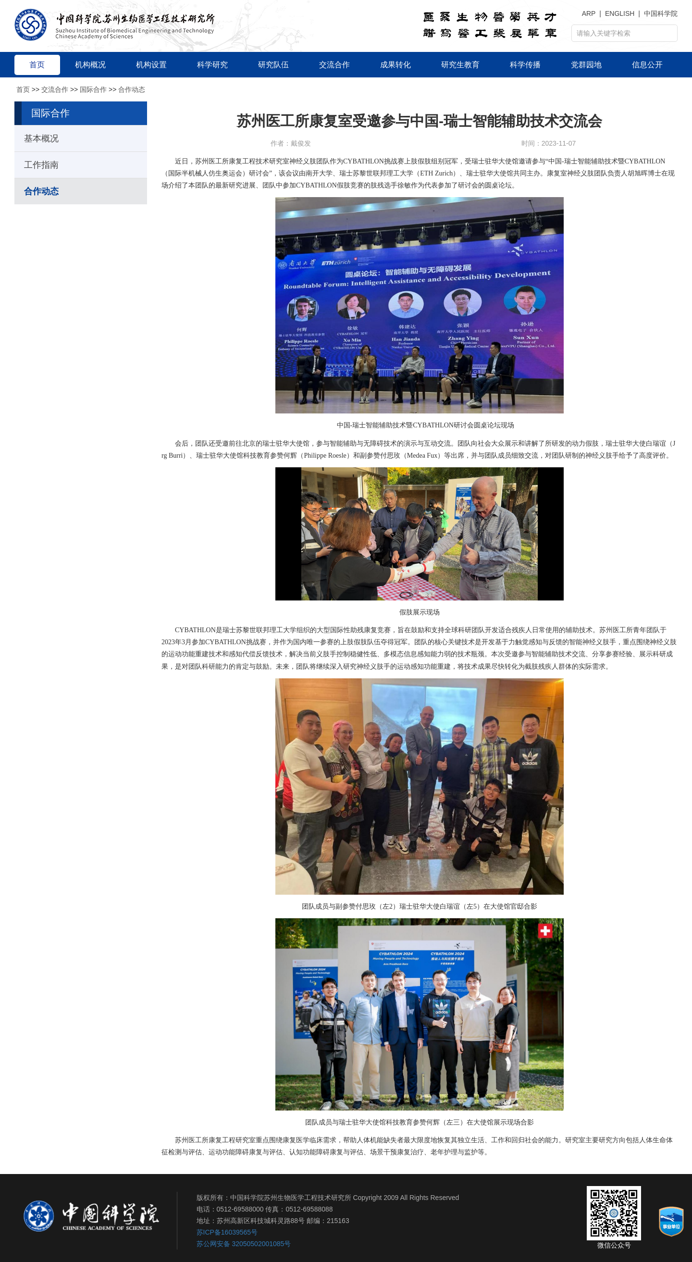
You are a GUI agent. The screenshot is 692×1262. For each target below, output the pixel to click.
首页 (23, 89)
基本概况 (41, 138)
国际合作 (93, 89)
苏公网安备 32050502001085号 (244, 1244)
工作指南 (41, 165)
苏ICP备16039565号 (227, 1232)
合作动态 (131, 89)
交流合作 (54, 89)
